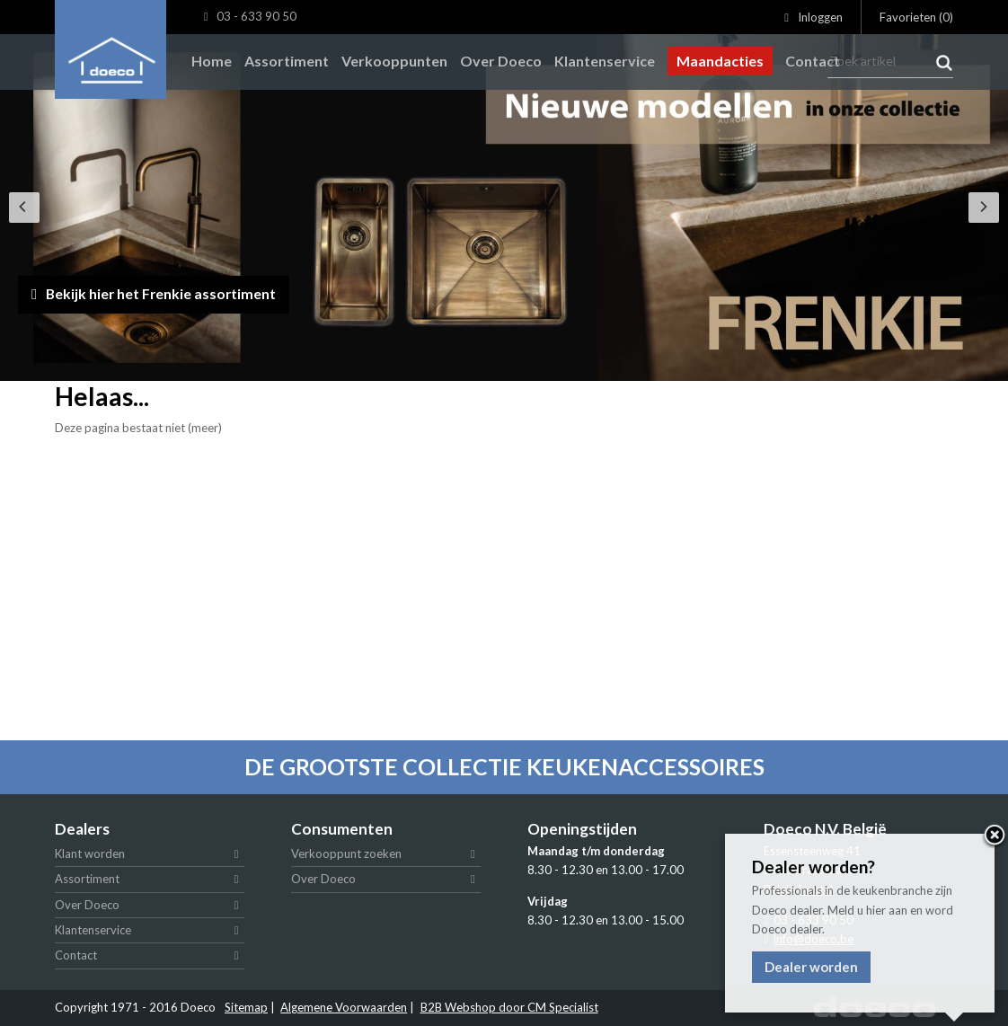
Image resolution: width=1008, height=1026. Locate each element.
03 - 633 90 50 (250, 16)
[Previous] (24, 207)
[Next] (983, 207)
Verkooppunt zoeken (346, 853)
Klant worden (90, 853)
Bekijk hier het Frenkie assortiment (171, 291)
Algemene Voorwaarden (343, 1007)
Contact (76, 955)
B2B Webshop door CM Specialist (509, 1007)
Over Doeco (87, 905)
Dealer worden (811, 967)
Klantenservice (93, 930)
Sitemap (246, 1007)
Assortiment (87, 878)
